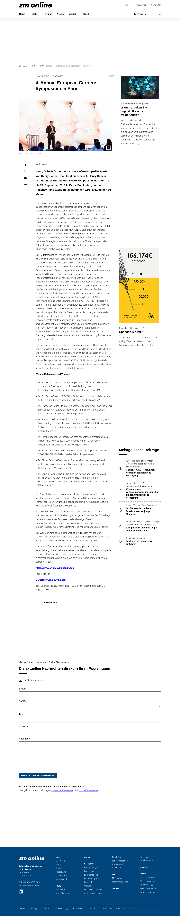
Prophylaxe (117, 858)
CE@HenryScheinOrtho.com (51, 581)
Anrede (23, 702)
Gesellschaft (61, 873)
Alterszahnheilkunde (93, 894)
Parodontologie (91, 868)
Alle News (60, 861)
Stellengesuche (147, 882)
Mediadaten (141, 5)
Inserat (76, 14)
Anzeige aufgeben (148, 893)
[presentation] (40, 759)
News (22, 14)
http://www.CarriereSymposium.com (55, 568)
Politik (59, 865)
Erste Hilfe (60, 890)
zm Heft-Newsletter (88, 791)
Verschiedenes (146, 889)
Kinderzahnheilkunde (93, 890)
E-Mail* (22, 689)
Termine (49, 14)
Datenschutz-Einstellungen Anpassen (116, 909)
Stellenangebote (147, 878)
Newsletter (156, 5)
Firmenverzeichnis (120, 883)
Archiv (63, 14)
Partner (22, 909)
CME (35, 14)
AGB (32, 909)
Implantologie (90, 872)
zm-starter (144, 868)
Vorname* (24, 727)
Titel (21, 715)
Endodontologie (91, 876)
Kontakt (127, 5)
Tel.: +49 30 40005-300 (29, 883)
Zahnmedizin (62, 876)
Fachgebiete (89, 864)
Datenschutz (59, 909)
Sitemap (91, 909)
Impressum (77, 909)
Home (23, 67)
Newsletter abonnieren (36, 776)
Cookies (45, 909)
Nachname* (25, 739)
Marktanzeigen (118, 879)
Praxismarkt (145, 885)
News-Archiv (62, 880)
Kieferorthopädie (91, 879)
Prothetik (88, 883)
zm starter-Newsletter (62, 791)
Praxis (58, 869)
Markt (90, 14)
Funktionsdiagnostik (121, 861)
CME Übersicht (62, 894)
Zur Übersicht (50, 603)
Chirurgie (88, 887)
